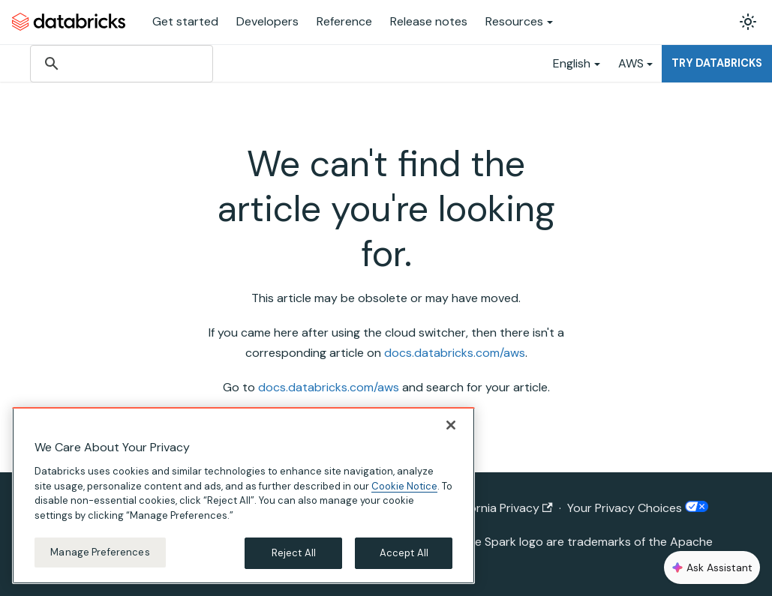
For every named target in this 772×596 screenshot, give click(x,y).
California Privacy (499, 508)
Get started (185, 21)
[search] (121, 64)
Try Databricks (716, 63)
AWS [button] (631, 63)
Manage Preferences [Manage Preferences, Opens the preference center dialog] (99, 552)
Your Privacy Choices (637, 508)
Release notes (428, 21)
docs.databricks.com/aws (454, 353)
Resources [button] (514, 21)
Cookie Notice (404, 486)
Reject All (294, 553)
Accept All (404, 553)
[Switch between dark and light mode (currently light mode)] (748, 22)
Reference (344, 21)
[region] (243, 495)
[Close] (450, 425)
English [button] (571, 63)
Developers (267, 21)
